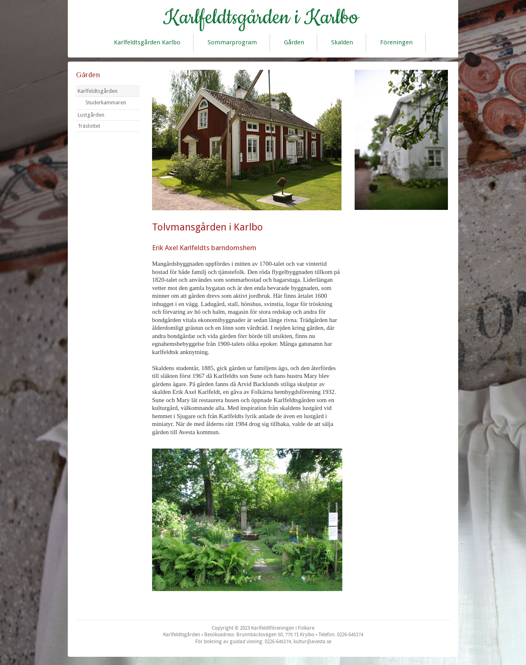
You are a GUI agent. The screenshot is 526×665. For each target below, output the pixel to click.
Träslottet (89, 126)
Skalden (342, 42)
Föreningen (396, 42)
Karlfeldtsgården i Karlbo (260, 17)
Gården (294, 42)
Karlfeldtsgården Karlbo (147, 42)
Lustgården (91, 115)
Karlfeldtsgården (98, 91)
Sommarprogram (232, 42)
